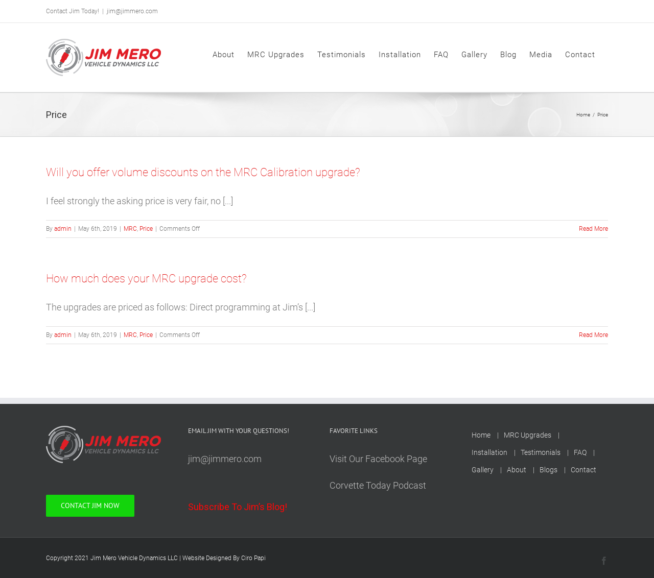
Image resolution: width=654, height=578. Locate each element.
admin (63, 228)
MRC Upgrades (527, 435)
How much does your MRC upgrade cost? (146, 278)
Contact (583, 470)
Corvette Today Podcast (378, 485)
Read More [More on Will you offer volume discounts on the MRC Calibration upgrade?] (593, 228)
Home (481, 435)
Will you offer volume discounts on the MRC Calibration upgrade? (203, 172)
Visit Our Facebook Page (378, 458)
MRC (130, 228)
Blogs (548, 470)
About (516, 470)
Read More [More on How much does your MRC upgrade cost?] (593, 335)
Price (146, 228)
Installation (489, 452)
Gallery (483, 470)
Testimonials (540, 452)
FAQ (580, 452)
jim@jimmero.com (132, 11)
